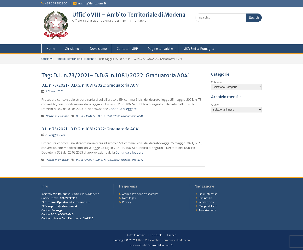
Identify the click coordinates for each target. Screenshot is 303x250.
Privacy (126, 202)
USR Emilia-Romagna (199, 48)
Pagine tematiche (160, 48)
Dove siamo (98, 48)
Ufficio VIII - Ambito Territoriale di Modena (67, 59)
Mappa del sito (208, 206)
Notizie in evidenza (57, 116)
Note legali (129, 198)
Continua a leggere (123, 109)
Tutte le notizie (136, 235)
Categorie (217, 82)
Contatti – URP (127, 48)
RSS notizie (206, 198)
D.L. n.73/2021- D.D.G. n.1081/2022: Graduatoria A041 (90, 85)
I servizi (171, 235)
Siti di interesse (208, 194)
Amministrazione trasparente (140, 194)
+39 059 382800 (56, 3)
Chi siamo (72, 48)
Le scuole (156, 235)
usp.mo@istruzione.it (91, 3)
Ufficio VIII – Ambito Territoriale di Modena (129, 14)
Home (50, 48)
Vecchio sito (206, 202)
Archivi (215, 104)
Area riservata (207, 210)
